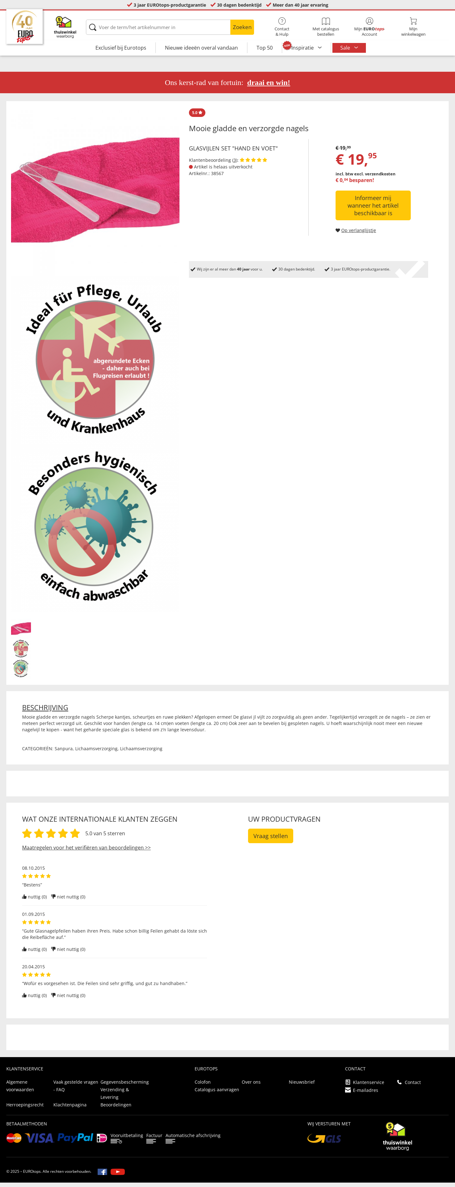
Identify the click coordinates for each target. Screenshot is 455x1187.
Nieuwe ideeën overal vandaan (201, 47)
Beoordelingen (115, 1109)
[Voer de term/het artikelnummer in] (170, 27)
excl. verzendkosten (375, 178)
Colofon (203, 1086)
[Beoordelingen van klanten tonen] (253, 164)
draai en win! (268, 87)
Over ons (251, 1086)
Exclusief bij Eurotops (120, 47)
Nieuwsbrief (302, 1086)
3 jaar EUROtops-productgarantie (170, 5)
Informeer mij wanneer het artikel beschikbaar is (373, 209)
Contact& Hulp (282, 27)
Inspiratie (303, 47)
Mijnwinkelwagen (413, 27)
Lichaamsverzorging (96, 753)
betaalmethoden (26, 1128)
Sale (345, 47)
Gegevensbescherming (124, 1086)
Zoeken (242, 27)
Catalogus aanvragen (217, 1094)
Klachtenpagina (70, 1109)
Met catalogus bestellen (326, 27)
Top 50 (265, 47)
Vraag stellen (270, 840)
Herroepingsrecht (25, 1109)
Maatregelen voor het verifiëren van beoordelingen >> (86, 852)
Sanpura (64, 753)
